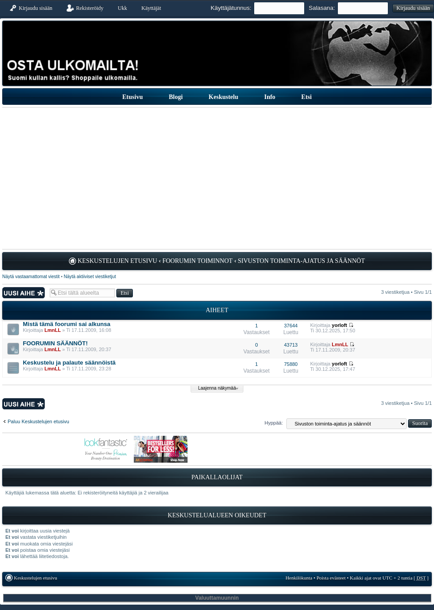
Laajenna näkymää (217, 388)
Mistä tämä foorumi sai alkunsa (67, 324)
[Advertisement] (217, 178)
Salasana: (322, 7)
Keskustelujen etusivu (117, 261)
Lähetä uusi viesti (23, 292)
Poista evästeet (330, 577)
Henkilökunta (298, 577)
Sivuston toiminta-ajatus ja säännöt (301, 261)
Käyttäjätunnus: (231, 7)
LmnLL (52, 330)
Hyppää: (273, 422)
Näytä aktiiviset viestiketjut (90, 276)
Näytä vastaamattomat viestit (31, 276)
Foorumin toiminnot (197, 261)
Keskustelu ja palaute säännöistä (69, 362)
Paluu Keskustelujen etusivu (38, 421)
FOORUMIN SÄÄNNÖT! (55, 343)
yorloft (339, 325)
